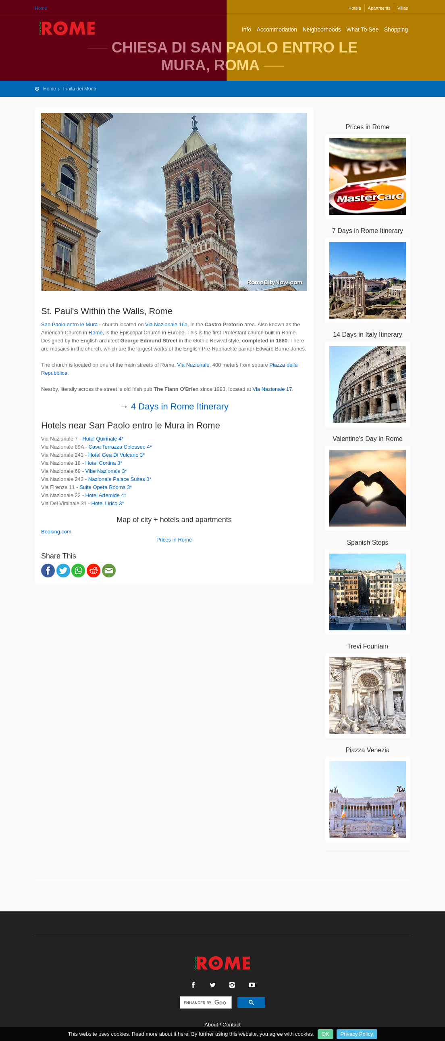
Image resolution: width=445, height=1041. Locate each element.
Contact (231, 1025)
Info (246, 29)
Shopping (396, 29)
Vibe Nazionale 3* (106, 471)
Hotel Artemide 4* (105, 495)
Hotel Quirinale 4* (102, 439)
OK (325, 1034)
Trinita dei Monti (79, 89)
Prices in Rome (174, 540)
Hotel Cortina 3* (104, 463)
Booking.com (56, 532)
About (211, 1025)
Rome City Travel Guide (67, 28)
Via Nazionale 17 (272, 389)
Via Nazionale (193, 365)
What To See (362, 29)
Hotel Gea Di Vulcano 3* (116, 455)
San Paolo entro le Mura (69, 324)
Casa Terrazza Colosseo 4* (120, 447)
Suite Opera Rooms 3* (105, 487)
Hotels (354, 8)
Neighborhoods (322, 29)
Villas (402, 8)
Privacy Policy (357, 1034)
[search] (205, 1002)
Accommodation (277, 29)
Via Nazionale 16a (166, 324)
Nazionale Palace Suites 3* (120, 479)
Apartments (379, 8)
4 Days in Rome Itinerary (180, 406)
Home (41, 8)
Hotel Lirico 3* (107, 503)
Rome (96, 333)
